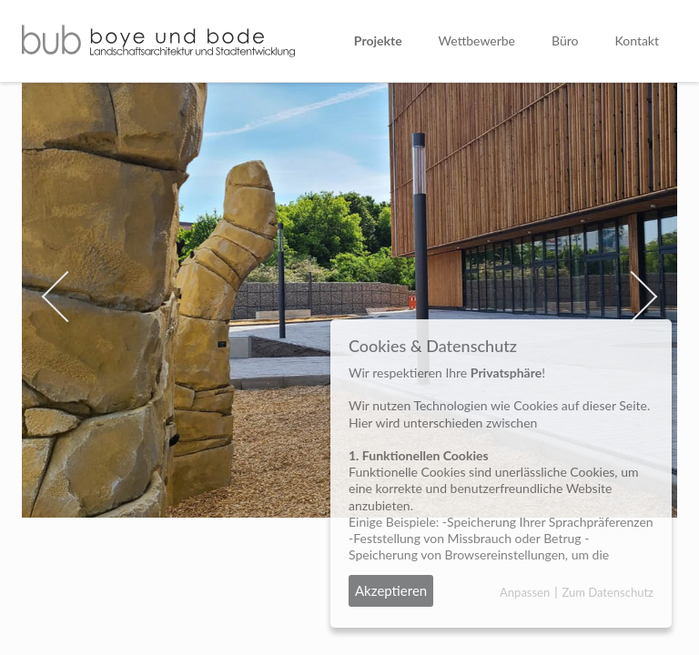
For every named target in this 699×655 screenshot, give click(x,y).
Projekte (378, 40)
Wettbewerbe (477, 40)
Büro (565, 40)
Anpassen (525, 592)
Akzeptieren (391, 590)
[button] (71, 300)
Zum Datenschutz (607, 592)
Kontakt (636, 40)
